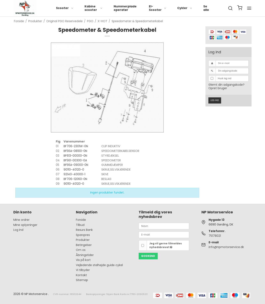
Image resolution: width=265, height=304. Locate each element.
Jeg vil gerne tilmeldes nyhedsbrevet (165, 245)
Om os (81, 250)
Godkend (148, 256)
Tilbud (80, 225)
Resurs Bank (84, 230)
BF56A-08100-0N (75, 151)
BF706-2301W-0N (76, 146)
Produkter (83, 240)
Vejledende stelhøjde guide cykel (99, 265)
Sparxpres (83, 235)
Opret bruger (217, 88)
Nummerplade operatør (125, 8)
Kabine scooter (94, 8)
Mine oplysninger (25, 225)
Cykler (184, 8)
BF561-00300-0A (75, 160)
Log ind (214, 100)
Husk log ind (224, 78)
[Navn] (164, 226)
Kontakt (81, 275)
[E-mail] (164, 234)
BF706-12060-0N (75, 179)
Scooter (65, 8)
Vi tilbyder (83, 270)
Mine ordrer (21, 220)
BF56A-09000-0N (76, 165)
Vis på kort (83, 260)
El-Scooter (158, 8)
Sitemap (82, 280)
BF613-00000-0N (75, 156)
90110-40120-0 (74, 169)
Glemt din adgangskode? (226, 85)
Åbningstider (85, 255)
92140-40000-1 (74, 174)
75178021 (215, 236)
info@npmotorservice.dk (226, 247)
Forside (81, 220)
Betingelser (84, 245)
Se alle (206, 8)
